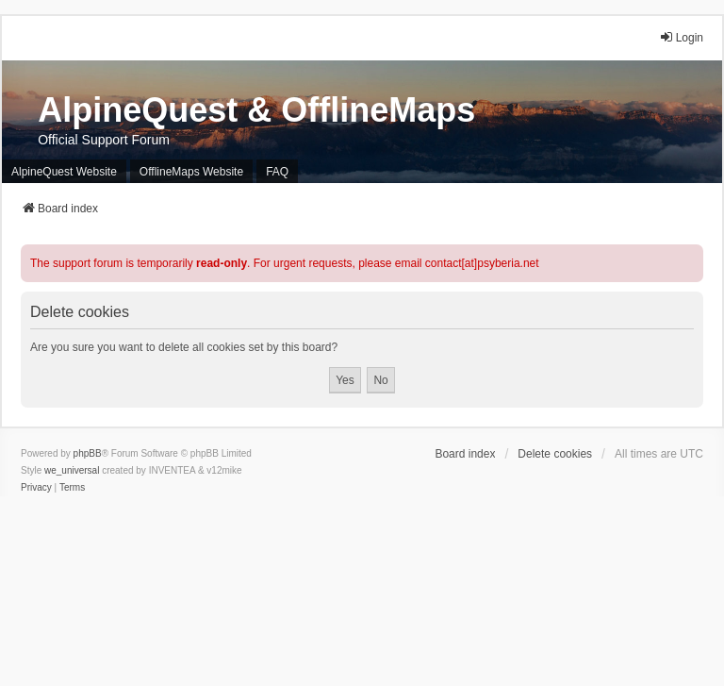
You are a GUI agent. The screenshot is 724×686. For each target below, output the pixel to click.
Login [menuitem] (681, 37)
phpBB (88, 453)
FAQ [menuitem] (277, 171)
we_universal (71, 470)
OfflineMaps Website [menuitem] (191, 171)
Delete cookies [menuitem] (555, 453)
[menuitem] (36, 487)
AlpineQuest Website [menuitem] (64, 171)
